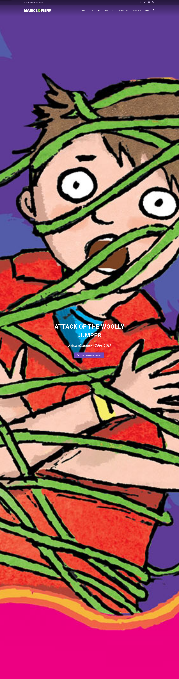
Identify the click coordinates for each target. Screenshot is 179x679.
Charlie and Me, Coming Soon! (130, 502)
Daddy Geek (83, 674)
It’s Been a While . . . (82, 502)
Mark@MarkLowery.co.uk (34, 2)
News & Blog (89, 482)
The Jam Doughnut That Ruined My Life (133, 620)
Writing (121, 624)
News (49, 507)
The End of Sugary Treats (40, 543)
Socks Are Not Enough (32, 611)
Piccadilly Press (63, 674)
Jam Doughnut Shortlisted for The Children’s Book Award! (89, 545)
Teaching (122, 616)
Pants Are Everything (43, 630)
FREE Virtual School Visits (41, 502)
